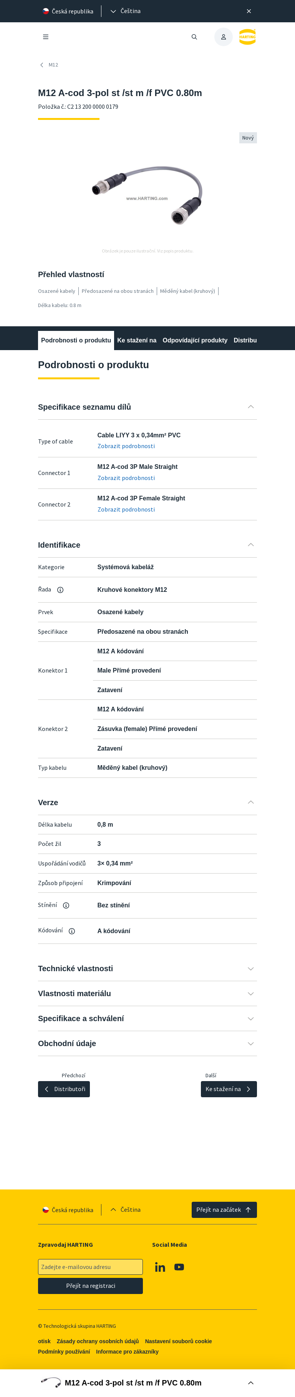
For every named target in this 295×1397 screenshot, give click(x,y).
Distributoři (250, 340)
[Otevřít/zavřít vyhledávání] (194, 37)
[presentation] (124, 11)
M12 (48, 65)
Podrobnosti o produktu (76, 340)
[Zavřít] (249, 11)
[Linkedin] (160, 1267)
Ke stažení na (136, 340)
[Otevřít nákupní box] (147, 1383)
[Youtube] (179, 1267)
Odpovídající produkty (194, 340)
